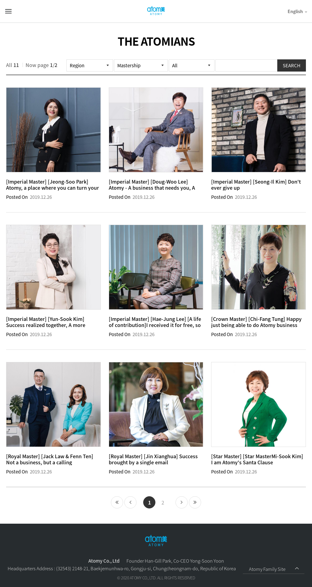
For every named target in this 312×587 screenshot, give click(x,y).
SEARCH (291, 65)
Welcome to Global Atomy (156, 11)
